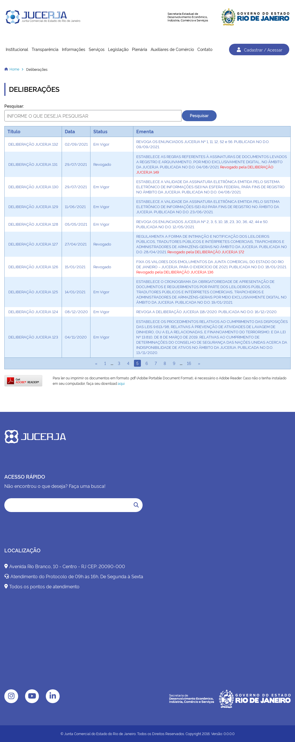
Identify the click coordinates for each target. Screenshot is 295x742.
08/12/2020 (76, 311)
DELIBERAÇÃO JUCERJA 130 (33, 186)
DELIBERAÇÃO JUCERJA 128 (33, 224)
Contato (204, 49)
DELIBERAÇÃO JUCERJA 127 (33, 243)
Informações (73, 49)
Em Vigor (101, 144)
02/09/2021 (76, 144)
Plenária (139, 49)
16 (189, 363)
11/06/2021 (75, 206)
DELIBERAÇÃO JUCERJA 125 (33, 291)
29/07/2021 (76, 164)
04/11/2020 (76, 336)
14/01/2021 (75, 291)
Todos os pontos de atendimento (42, 586)
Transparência (45, 49)
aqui (121, 383)
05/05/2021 (76, 224)
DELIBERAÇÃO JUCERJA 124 (33, 311)
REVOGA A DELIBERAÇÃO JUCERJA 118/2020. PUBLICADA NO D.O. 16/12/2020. (206, 311)
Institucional (17, 49)
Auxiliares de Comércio (172, 49)
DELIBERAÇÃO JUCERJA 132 (33, 144)
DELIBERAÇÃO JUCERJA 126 (33, 266)
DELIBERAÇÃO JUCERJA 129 (33, 206)
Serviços (97, 49)
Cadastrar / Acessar (259, 49)
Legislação (118, 49)
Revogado (102, 164)
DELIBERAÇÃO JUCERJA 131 (32, 164)
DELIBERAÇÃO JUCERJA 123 (33, 336)
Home (14, 68)
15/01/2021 (75, 266)
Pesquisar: (14, 106)
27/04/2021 (75, 243)
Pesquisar (199, 115)
